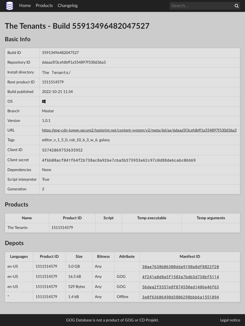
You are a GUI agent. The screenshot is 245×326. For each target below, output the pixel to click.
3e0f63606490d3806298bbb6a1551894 (180, 296)
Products (44, 6)
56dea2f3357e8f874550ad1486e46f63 (180, 286)
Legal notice (230, 320)
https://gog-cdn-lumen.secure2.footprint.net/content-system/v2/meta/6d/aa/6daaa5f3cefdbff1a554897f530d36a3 (139, 130)
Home (25, 6)
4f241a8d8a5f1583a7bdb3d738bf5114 (180, 276)
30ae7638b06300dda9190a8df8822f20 (180, 266)
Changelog (68, 6)
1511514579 (53, 82)
